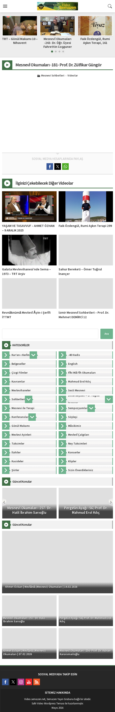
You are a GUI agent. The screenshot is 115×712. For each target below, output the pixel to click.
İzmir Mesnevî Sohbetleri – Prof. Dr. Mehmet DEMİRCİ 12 (84, 314)
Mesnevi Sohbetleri (52, 75)
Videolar (72, 75)
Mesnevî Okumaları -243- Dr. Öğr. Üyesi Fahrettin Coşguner (95, 43)
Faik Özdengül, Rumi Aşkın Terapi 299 (85, 226)
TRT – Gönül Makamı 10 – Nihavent (57, 41)
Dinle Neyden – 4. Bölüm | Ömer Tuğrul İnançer (19, 41)
